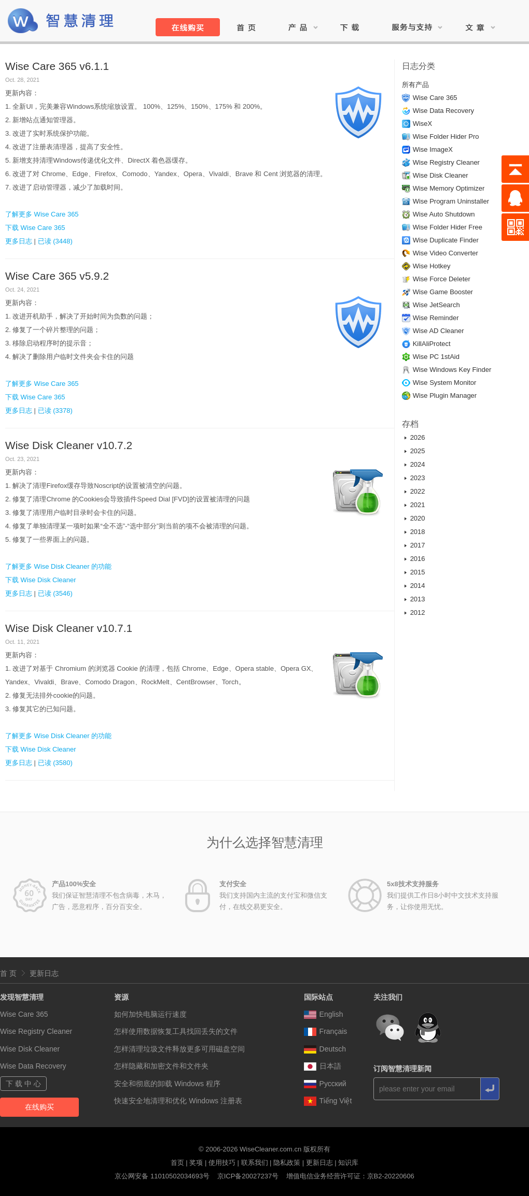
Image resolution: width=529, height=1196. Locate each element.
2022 (417, 491)
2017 (417, 545)
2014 (417, 585)
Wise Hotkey (432, 266)
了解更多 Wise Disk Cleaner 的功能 (58, 566)
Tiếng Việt (328, 1101)
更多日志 (18, 241)
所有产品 (415, 85)
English (323, 1014)
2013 (417, 599)
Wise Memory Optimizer (449, 188)
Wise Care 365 (435, 98)
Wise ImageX (433, 149)
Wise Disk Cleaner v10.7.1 (68, 628)
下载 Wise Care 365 (35, 228)
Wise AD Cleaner (438, 331)
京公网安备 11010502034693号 (162, 1176)
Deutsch (325, 1049)
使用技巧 (221, 1162)
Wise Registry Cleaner (446, 162)
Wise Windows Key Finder (452, 369)
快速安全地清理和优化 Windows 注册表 (178, 1101)
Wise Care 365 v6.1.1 (57, 66)
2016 (417, 559)
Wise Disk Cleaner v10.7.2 (68, 445)
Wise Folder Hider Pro (446, 136)
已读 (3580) (55, 763)
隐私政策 (286, 1162)
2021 (417, 505)
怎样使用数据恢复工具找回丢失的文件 (176, 1031)
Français (325, 1031)
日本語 (322, 1066)
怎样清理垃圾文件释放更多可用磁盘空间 (179, 1049)
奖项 (196, 1162)
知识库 (348, 1162)
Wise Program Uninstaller (451, 201)
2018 (417, 532)
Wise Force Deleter (441, 279)
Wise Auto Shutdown (444, 214)
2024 (417, 464)
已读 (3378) (55, 410)
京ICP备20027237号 (248, 1176)
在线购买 (39, 1107)
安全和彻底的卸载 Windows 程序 (167, 1083)
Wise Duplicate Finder (446, 240)
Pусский (325, 1083)
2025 (417, 451)
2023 (417, 478)
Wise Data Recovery (443, 110)
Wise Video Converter (445, 253)
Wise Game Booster (443, 292)
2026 (417, 437)
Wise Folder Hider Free (447, 227)
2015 (417, 572)
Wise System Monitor (445, 382)
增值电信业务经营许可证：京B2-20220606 (350, 1176)
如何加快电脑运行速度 (150, 1014)
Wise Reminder (436, 318)
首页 (177, 1162)
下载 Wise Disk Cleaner (40, 580)
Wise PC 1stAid (436, 357)
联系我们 (254, 1162)
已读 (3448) (55, 241)
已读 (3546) (55, 593)
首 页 (8, 973)
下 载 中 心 (23, 1083)
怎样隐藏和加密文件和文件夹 (161, 1066)
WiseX (423, 123)
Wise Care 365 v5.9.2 (57, 276)
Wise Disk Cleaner (440, 175)
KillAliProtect (432, 344)
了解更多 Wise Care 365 (42, 214)
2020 (417, 518)
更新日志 (44, 973)
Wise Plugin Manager (445, 395)
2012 (417, 612)
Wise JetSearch (436, 305)
